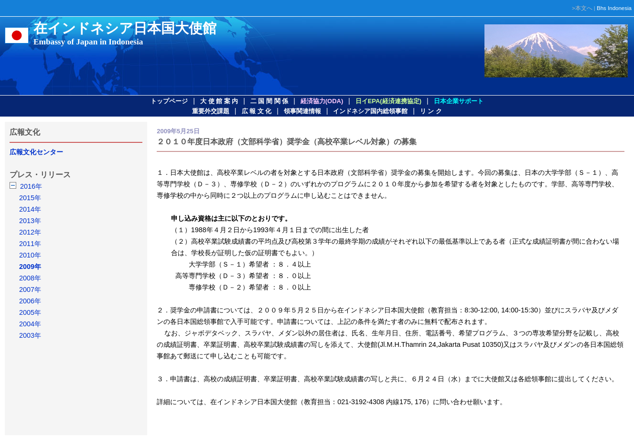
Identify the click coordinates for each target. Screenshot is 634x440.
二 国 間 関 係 (269, 101)
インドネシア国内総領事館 (370, 111)
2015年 (30, 198)
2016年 (31, 186)
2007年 (30, 289)
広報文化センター (36, 152)
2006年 (30, 301)
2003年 (30, 335)
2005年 (30, 312)
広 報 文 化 (257, 111)
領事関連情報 (302, 111)
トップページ (169, 101)
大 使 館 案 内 (219, 101)
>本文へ (582, 8)
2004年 (30, 324)
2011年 (30, 243)
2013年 (30, 221)
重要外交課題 (210, 111)
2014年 (30, 209)
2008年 (30, 278)
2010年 (30, 255)
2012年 (30, 232)
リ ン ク (431, 111)
